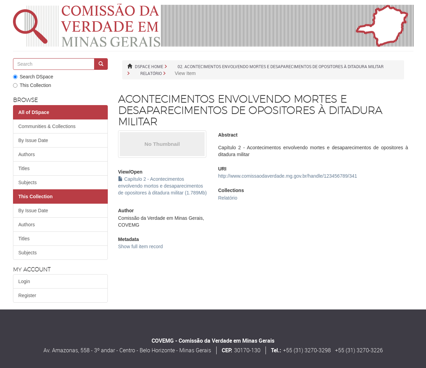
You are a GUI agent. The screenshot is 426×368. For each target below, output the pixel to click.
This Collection (32, 85)
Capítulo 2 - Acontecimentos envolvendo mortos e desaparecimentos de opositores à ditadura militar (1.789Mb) (162, 185)
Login (24, 281)
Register (27, 295)
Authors (26, 154)
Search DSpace (33, 76)
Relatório (151, 73)
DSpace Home (149, 66)
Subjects (27, 182)
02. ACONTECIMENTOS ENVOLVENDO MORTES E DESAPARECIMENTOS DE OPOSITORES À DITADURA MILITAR (281, 66)
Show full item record (140, 246)
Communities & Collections (47, 126)
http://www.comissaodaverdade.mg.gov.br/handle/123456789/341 (287, 176)
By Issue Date (33, 140)
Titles (24, 168)
